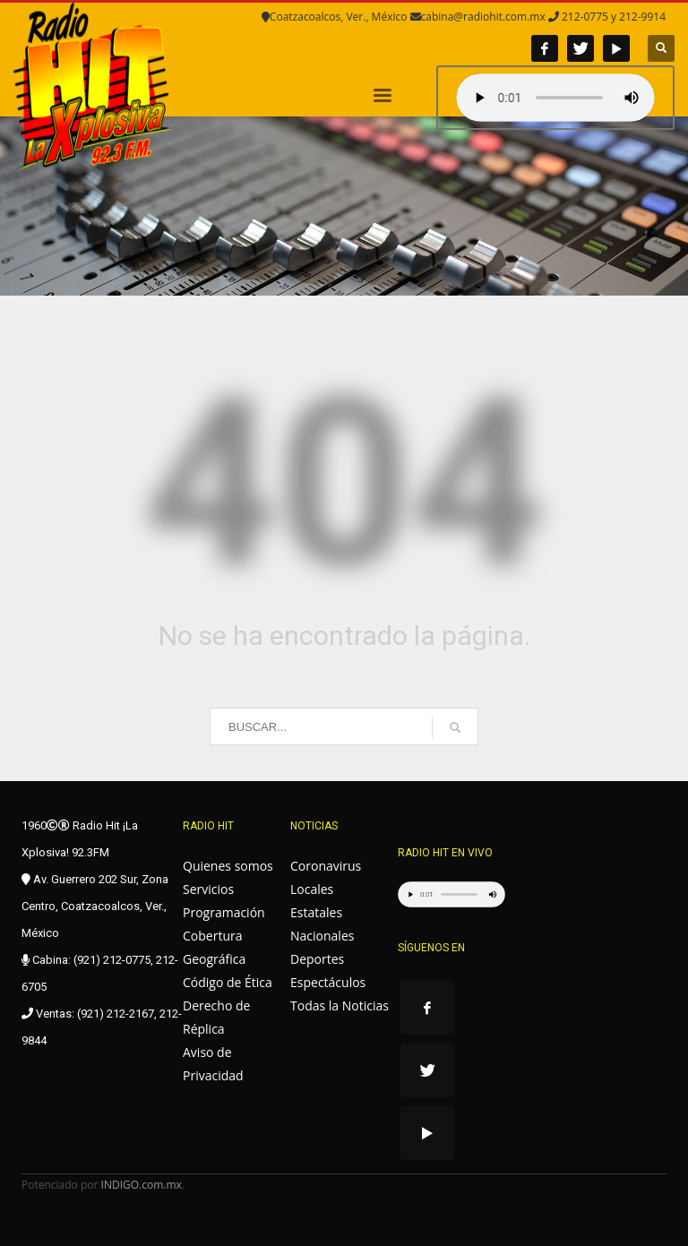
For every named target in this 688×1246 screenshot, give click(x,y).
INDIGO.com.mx (141, 1184)
